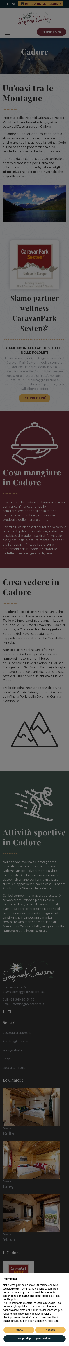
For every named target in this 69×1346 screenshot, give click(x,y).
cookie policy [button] (10, 1299)
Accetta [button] (50, 1329)
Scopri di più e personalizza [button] (34, 1338)
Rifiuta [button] (19, 1329)
